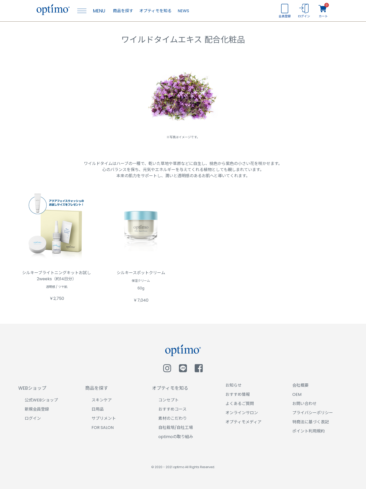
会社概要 (300, 385)
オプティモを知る (155, 11)
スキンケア (102, 400)
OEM (296, 394)
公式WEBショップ (41, 400)
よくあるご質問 (239, 404)
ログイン (33, 418)
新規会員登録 (37, 409)
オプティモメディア (243, 422)
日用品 (98, 409)
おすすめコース (172, 409)
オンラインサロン (241, 413)
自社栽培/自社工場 (175, 427)
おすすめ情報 (237, 394)
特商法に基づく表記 (310, 422)
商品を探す (123, 11)
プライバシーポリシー (312, 413)
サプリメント (104, 418)
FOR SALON (103, 427)
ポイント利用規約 (308, 431)
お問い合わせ (304, 404)
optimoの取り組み (175, 437)
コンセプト (168, 400)
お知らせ (233, 385)
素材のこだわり (172, 418)
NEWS (183, 11)
